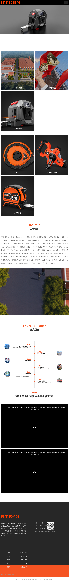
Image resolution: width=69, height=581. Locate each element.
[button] (66, 2)
